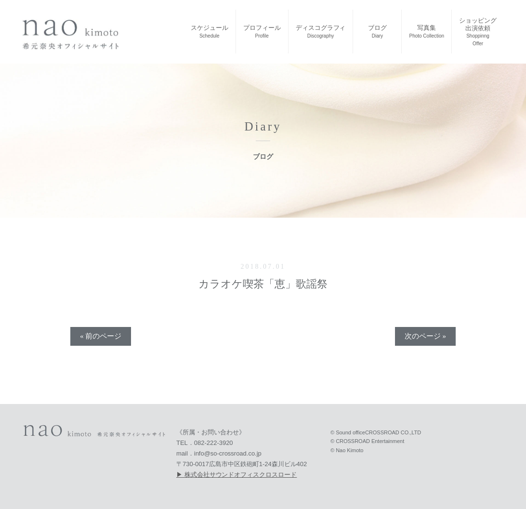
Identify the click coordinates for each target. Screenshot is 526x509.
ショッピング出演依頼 (478, 31)
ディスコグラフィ (321, 31)
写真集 (426, 31)
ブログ (377, 31)
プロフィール (262, 31)
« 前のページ (100, 336)
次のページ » (425, 336)
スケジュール (209, 31)
